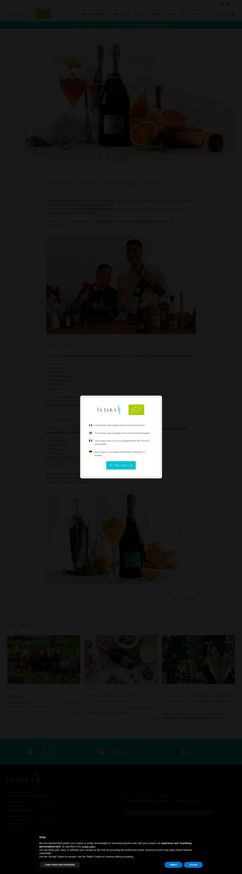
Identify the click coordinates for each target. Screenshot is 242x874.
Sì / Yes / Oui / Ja (121, 465)
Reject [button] (173, 864)
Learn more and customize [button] (60, 864)
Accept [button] (193, 864)
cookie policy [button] (88, 846)
